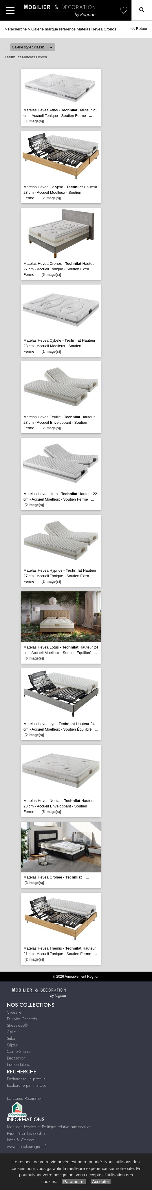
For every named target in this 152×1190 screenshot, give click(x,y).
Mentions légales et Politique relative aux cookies (49, 1127)
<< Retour (138, 28)
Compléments (19, 1051)
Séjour (12, 1045)
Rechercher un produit (26, 1079)
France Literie (18, 1064)
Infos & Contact (20, 1140)
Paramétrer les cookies (27, 1133)
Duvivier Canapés (22, 1019)
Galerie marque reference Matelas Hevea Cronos (73, 29)
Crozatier (15, 1012)
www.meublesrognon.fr (27, 1146)
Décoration (16, 1058)
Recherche (17, 29)
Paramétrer (74, 1181)
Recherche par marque (26, 1085)
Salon (11, 1038)
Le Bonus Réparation (25, 1098)
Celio (11, 1032)
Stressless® (17, 1025)
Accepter (100, 1181)
